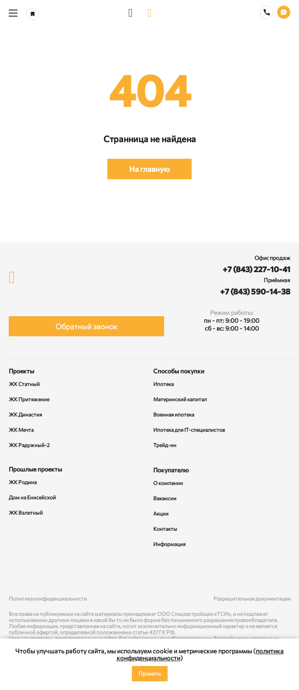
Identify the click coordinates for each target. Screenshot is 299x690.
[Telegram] (282, 572)
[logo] (150, 13)
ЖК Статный (24, 384)
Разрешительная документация (251, 598)
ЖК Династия (25, 414)
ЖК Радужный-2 (29, 445)
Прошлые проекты (35, 469)
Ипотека (163, 384)
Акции (160, 513)
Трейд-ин (164, 445)
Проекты (21, 371)
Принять (149, 673)
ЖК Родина (23, 482)
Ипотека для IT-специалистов (189, 430)
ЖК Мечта (21, 430)
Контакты (165, 529)
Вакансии (164, 498)
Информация (169, 544)
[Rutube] (149, 572)
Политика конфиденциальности (48, 598)
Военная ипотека (173, 414)
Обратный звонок (86, 326)
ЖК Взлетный (26, 512)
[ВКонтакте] (17, 572)
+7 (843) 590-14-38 (255, 291)
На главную (149, 169)
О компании (168, 483)
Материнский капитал (180, 399)
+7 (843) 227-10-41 (256, 269)
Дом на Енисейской (32, 497)
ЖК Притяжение (29, 399)
